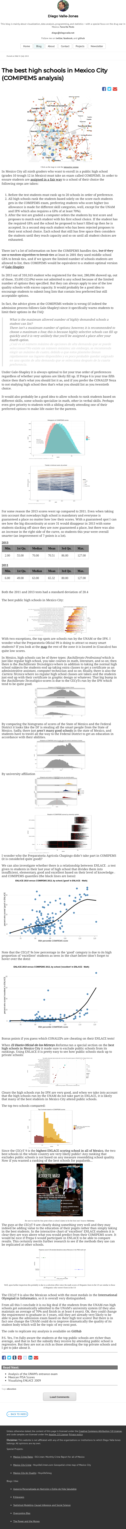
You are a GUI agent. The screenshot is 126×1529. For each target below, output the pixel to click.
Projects (80, 46)
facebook (68, 38)
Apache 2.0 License (58, 1434)
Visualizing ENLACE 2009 (24, 1380)
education (11, 1388)
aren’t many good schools (55, 730)
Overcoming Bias (21, 1513)
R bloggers (18, 1497)
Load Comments (59, 1397)
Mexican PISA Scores (21, 1377)
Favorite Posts (67, 26)
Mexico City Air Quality (24, 1473)
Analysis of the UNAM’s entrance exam (33, 1374)
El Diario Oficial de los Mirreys (33, 1045)
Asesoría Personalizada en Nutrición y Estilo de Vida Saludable (44, 1488)
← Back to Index (17, 1414)
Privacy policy (76, 1434)
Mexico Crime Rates (23, 1456)
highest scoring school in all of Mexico (69, 1151)
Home (26, 46)
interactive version (71, 167)
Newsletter (97, 46)
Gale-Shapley (14, 267)
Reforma (90, 1221)
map (44, 647)
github (81, 38)
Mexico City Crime (22, 1464)
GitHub (76, 1331)
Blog (39, 46)
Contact (65, 46)
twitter (59, 38)
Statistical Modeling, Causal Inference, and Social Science (42, 1505)
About (51, 46)
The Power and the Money (26, 1521)
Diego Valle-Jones (63, 16)
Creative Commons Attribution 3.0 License (100, 1431)
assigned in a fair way (46, 179)
